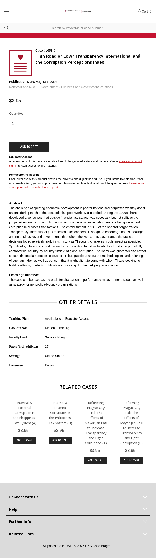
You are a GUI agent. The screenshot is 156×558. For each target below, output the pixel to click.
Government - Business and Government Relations (77, 87)
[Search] (4, 28)
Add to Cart (25, 440)
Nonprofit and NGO (22, 87)
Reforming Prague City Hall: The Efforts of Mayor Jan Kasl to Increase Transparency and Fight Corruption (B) (131, 422)
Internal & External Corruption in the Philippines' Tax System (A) (24, 412)
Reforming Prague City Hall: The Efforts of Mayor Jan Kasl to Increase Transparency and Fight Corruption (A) (96, 422)
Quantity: (16, 113)
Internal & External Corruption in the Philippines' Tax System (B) (60, 412)
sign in (13, 165)
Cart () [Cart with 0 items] (145, 11)
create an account (130, 161)
